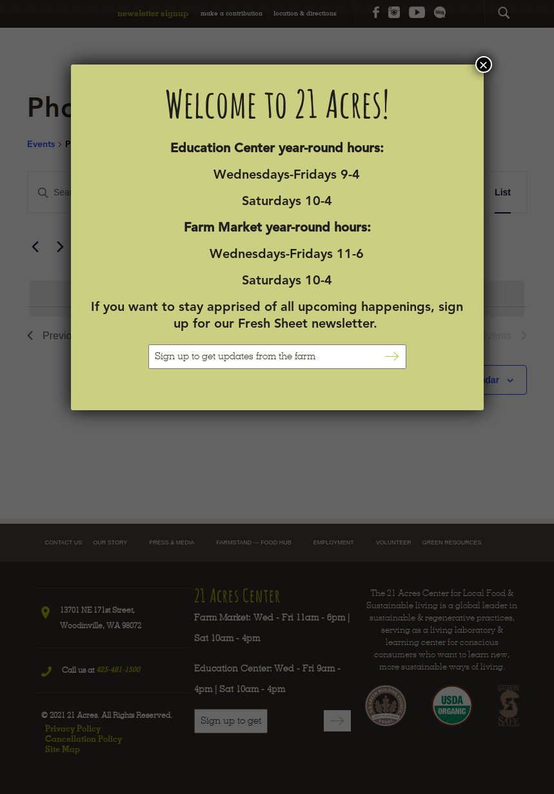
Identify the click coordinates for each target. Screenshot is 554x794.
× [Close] (483, 64)
